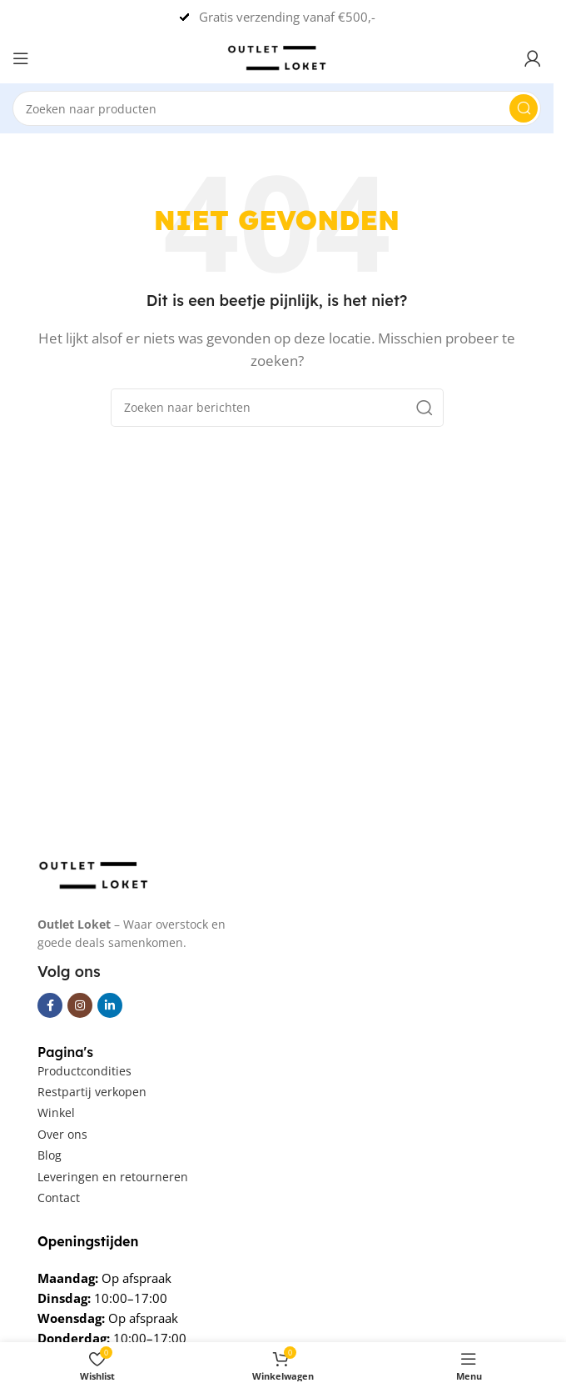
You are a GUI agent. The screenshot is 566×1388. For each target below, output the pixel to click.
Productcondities (84, 1071)
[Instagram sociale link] (79, 1005)
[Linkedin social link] (109, 1005)
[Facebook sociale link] (49, 1005)
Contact (58, 1197)
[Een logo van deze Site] (276, 56)
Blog (49, 1155)
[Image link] (93, 873)
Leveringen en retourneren (112, 1177)
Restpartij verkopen (91, 1092)
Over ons (62, 1134)
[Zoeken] (276, 108)
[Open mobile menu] (20, 58)
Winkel (56, 1112)
